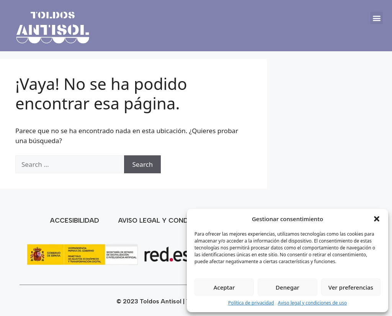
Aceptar (224, 287)
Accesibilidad (74, 220)
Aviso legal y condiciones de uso (312, 303)
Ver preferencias (350, 287)
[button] (377, 219)
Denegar (287, 287)
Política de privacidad (251, 303)
